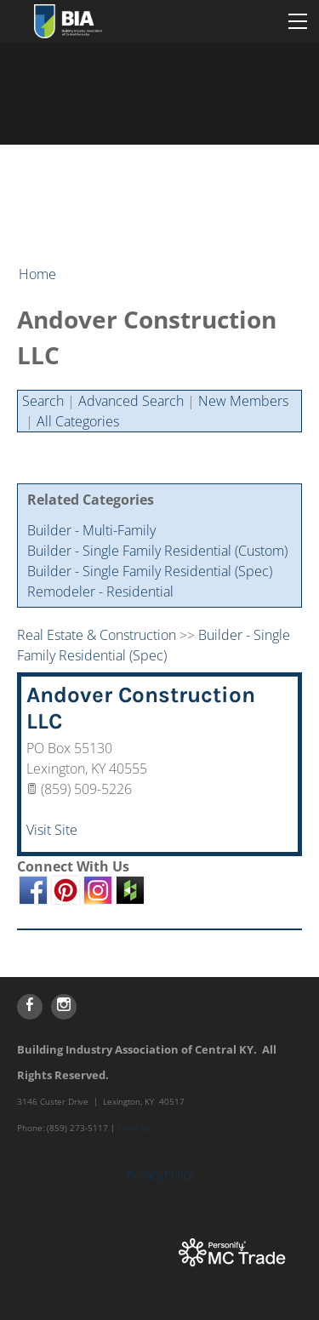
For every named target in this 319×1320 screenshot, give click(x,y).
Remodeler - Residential (100, 591)
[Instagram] (64, 1007)
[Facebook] (30, 1007)
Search (43, 400)
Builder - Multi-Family (91, 530)
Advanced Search (131, 400)
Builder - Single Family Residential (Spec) (149, 571)
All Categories (78, 421)
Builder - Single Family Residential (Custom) (157, 550)
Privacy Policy (160, 1174)
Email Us (134, 1128)
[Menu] (297, 21)
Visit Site (51, 829)
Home (37, 274)
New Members (243, 400)
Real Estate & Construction (96, 635)
